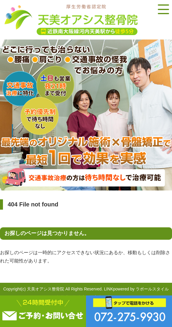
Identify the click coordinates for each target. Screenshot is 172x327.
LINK (108, 289)
